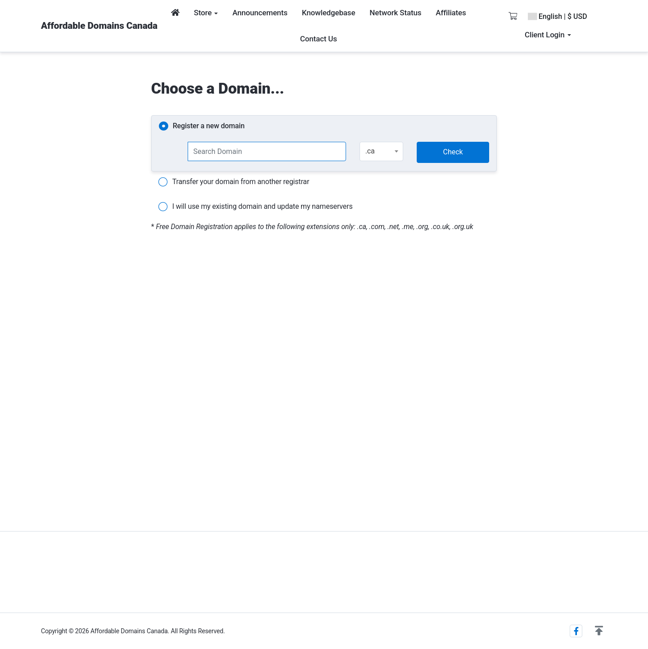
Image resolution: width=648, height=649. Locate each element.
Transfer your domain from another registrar (233, 182)
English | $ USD (557, 16)
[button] (599, 631)
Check (453, 152)
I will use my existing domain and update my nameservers (255, 207)
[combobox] (381, 151)
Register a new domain (202, 126)
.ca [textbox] (370, 151)
